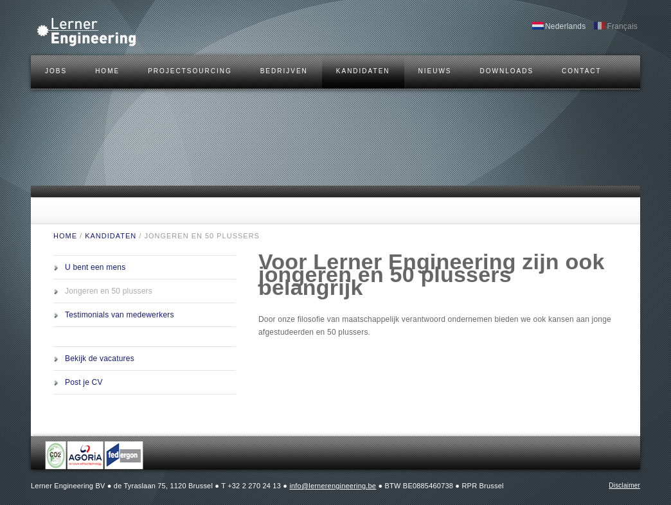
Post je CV (84, 382)
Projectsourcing (190, 71)
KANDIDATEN (363, 71)
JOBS (56, 71)
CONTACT (582, 71)
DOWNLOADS (507, 71)
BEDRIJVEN (284, 71)
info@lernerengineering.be (332, 486)
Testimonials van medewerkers (119, 314)
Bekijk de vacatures (99, 358)
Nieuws (435, 71)
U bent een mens (95, 267)
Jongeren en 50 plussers (108, 291)
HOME (107, 71)
